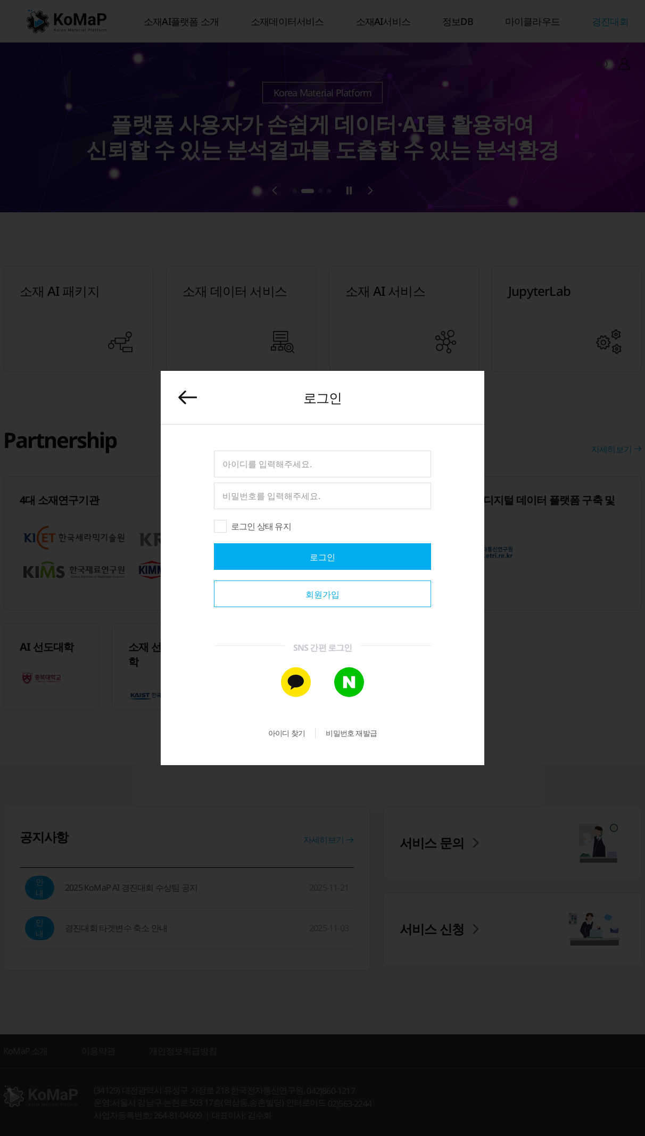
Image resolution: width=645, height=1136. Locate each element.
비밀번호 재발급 (351, 733)
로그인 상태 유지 (261, 526)
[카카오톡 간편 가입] (296, 682)
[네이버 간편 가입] (349, 682)
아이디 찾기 (286, 733)
